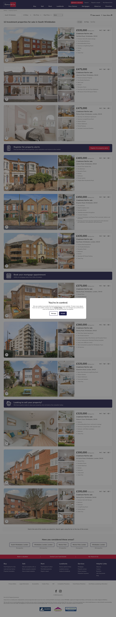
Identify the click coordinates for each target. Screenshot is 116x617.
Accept (63, 313)
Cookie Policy (58, 308)
